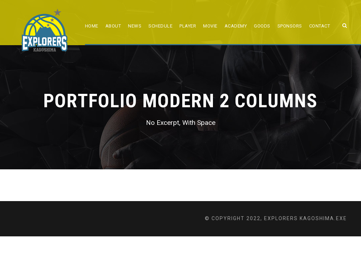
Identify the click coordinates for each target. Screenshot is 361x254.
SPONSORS (289, 26)
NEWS (134, 26)
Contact (319, 26)
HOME (91, 26)
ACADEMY (236, 26)
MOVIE (210, 26)
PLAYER (187, 26)
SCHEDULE (160, 26)
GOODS (262, 26)
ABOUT (113, 26)
